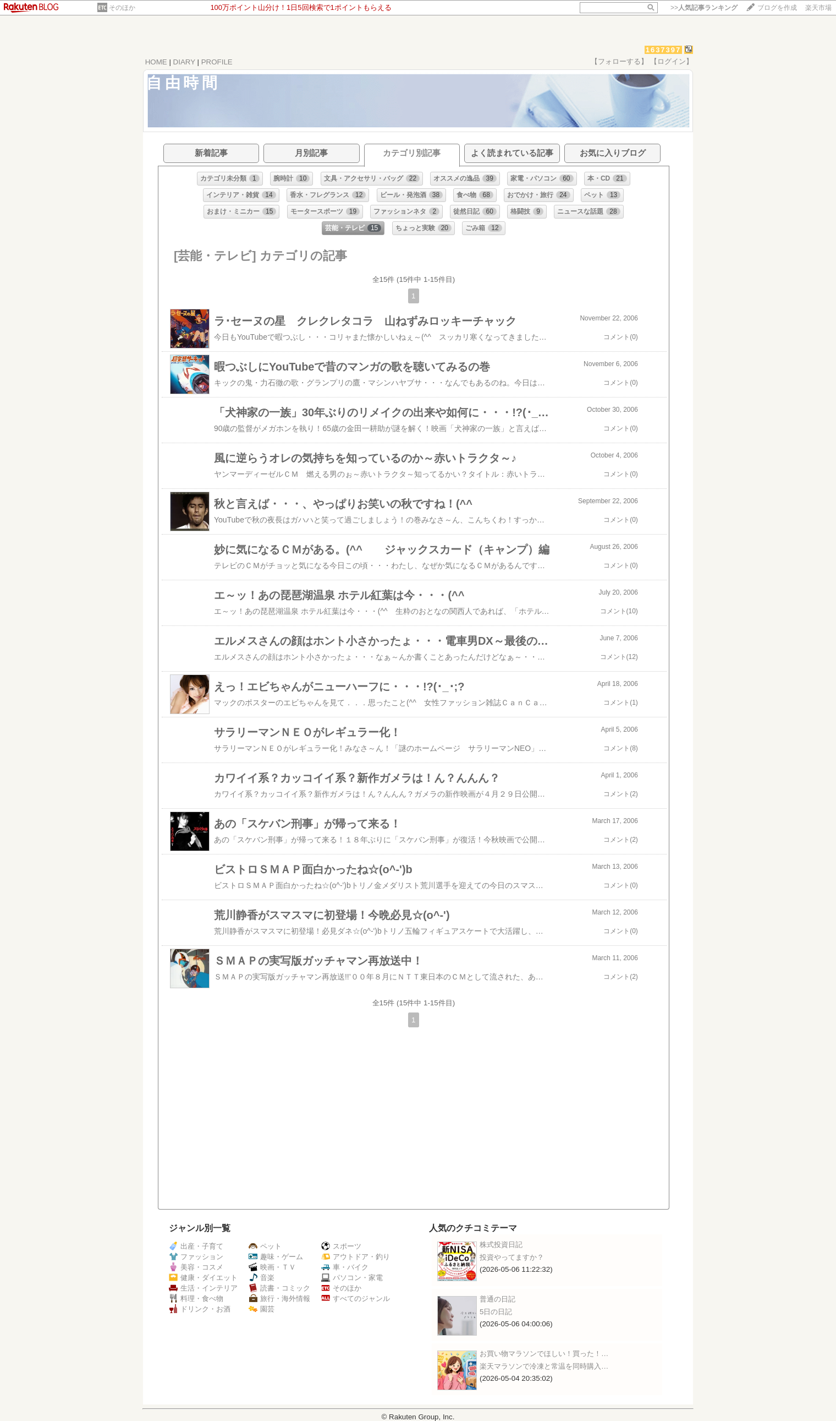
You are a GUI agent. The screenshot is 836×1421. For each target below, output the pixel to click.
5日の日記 (496, 1312)
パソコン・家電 (352, 1277)
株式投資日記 (501, 1244)
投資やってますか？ (512, 1257)
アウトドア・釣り (355, 1257)
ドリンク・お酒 (199, 1309)
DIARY (184, 62)
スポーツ (341, 1246)
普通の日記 (497, 1299)
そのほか (122, 8)
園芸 (261, 1309)
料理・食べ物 (196, 1298)
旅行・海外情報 (279, 1298)
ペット (265, 1246)
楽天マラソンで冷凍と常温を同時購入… (544, 1366)
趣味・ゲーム (276, 1257)
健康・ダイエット (203, 1277)
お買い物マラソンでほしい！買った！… (544, 1353)
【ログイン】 (671, 61)
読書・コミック (279, 1288)
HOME (156, 62)
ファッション (196, 1257)
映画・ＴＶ (272, 1267)
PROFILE (217, 62)
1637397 (663, 50)
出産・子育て (196, 1246)
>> (704, 8)
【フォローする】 (619, 61)
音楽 (261, 1277)
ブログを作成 (777, 8)
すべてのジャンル (355, 1298)
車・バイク (345, 1267)
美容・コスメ (196, 1267)
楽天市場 (818, 8)
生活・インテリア (203, 1288)
